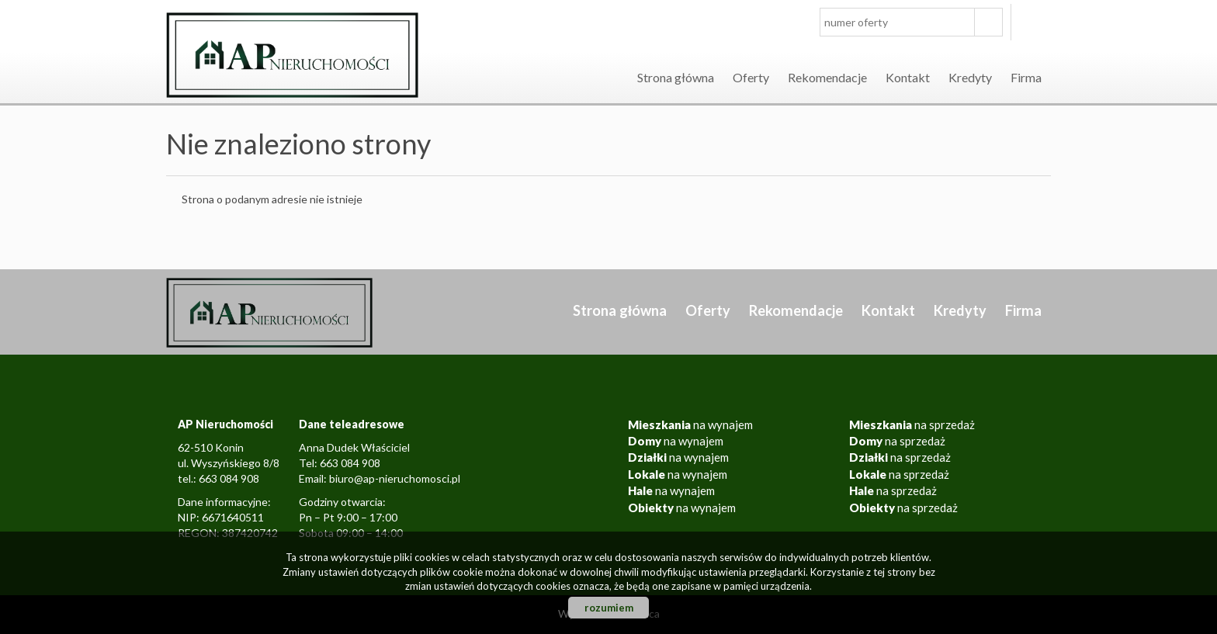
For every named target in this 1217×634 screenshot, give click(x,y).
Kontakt (908, 77)
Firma (1026, 77)
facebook (1035, 22)
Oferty (751, 77)
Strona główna (675, 77)
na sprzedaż (912, 424)
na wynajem (690, 424)
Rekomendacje (827, 77)
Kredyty (970, 77)
